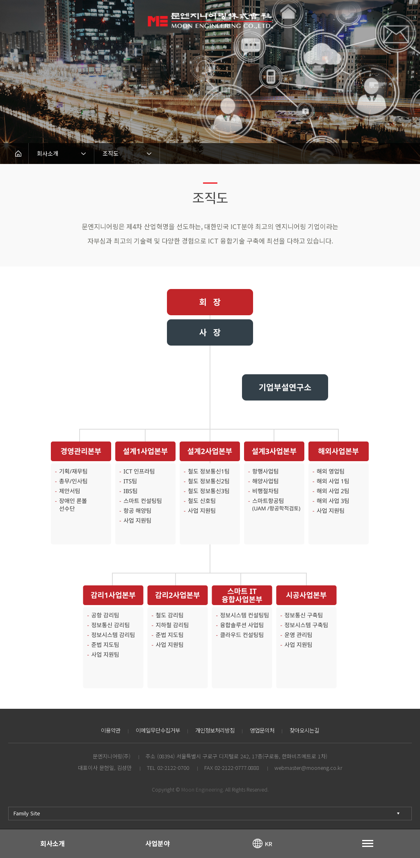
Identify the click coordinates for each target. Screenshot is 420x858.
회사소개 (52, 843)
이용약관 (105, 730)
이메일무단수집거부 (155, 730)
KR (268, 843)
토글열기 (367, 843)
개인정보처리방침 (215, 730)
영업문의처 (265, 730)
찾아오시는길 (310, 730)
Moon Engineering (202, 789)
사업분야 (157, 843)
